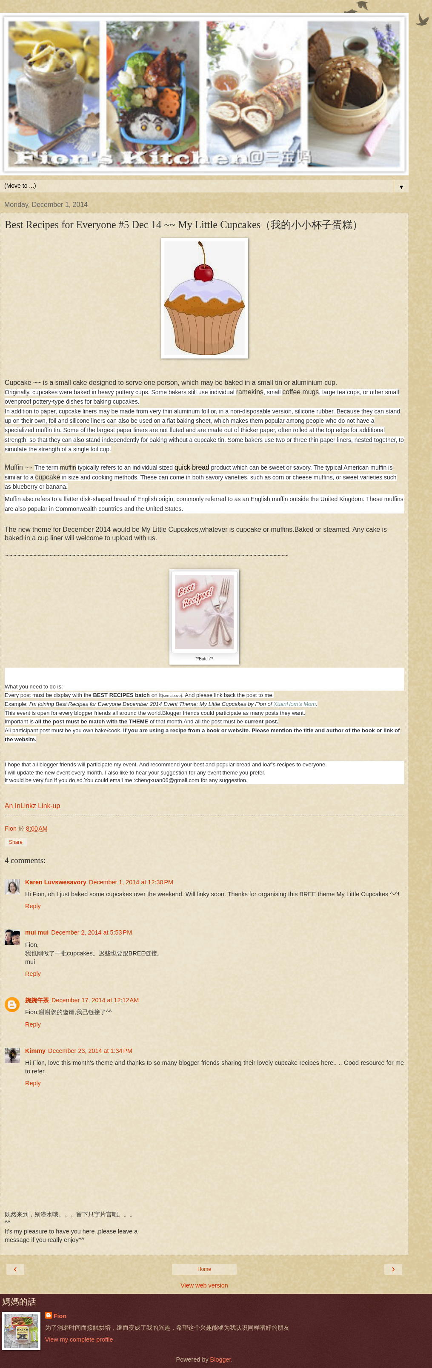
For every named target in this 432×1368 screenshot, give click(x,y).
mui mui (37, 932)
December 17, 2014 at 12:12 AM (95, 1000)
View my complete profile (79, 1339)
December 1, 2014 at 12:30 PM (131, 882)
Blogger (220, 1359)
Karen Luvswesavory (55, 882)
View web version (204, 1285)
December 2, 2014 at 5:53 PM (91, 932)
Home (204, 1269)
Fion (60, 1316)
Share (16, 842)
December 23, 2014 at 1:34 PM (90, 1050)
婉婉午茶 (37, 1000)
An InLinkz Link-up (32, 805)
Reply (33, 906)
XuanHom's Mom (295, 704)
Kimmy (35, 1050)
